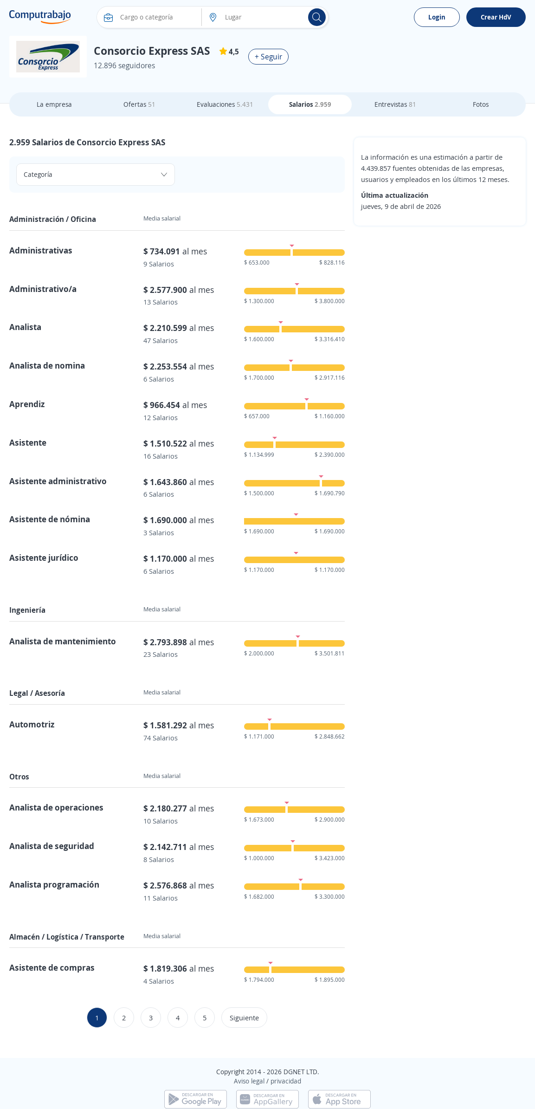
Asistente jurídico (43, 557)
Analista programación (54, 884)
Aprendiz (27, 403)
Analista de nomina (47, 365)
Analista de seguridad (51, 845)
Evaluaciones (225, 104)
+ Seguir (268, 57)
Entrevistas (395, 104)
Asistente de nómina (49, 519)
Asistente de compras (52, 967)
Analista (25, 326)
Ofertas (139, 104)
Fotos (481, 104)
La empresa (54, 104)
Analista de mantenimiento (62, 641)
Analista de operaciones (56, 807)
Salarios (310, 104)
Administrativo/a (43, 288)
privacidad (286, 1081)
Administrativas (40, 250)
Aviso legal (249, 1081)
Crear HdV (496, 17)
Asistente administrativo (58, 480)
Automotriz (31, 724)
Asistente (27, 442)
